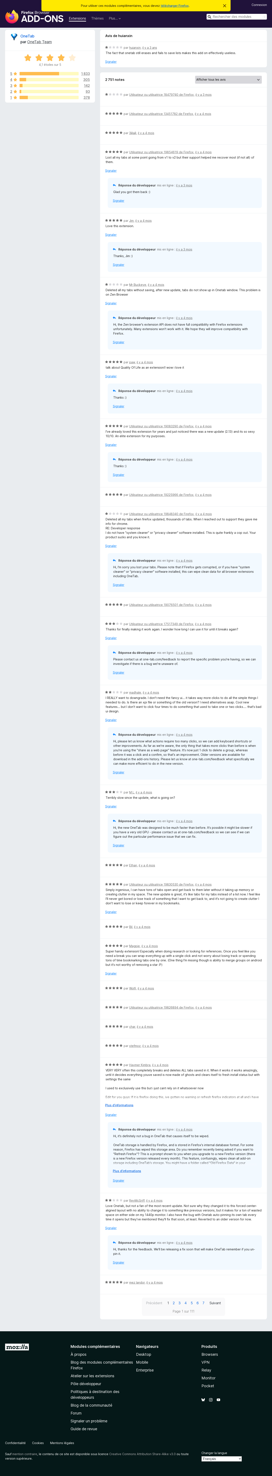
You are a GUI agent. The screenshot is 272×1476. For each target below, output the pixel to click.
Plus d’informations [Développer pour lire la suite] (119, 1105)
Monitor (208, 1378)
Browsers (209, 1354)
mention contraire (24, 1454)
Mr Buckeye (137, 284)
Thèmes (97, 18)
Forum (76, 1413)
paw (132, 362)
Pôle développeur (86, 1384)
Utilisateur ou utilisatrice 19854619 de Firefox (161, 152)
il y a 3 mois (204, 94)
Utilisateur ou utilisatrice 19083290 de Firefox (161, 426)
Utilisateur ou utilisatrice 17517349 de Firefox (161, 624)
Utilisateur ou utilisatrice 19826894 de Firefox (161, 1007)
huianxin (135, 47)
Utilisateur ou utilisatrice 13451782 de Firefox (161, 114)
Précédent (154, 1303)
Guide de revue (84, 1429)
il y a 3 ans (149, 47)
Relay (206, 1370)
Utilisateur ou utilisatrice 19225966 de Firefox (161, 495)
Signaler (111, 61)
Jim (131, 220)
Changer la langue (214, 1453)
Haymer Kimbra (139, 1065)
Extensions (77, 18)
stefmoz (135, 1046)
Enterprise (145, 1370)
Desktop (143, 1354)
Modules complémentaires (95, 1346)
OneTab (27, 36)
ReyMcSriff (136, 1200)
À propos (78, 1354)
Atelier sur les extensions (92, 1376)
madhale (135, 692)
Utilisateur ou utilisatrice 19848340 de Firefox (161, 514)
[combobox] (237, 17)
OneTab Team (39, 42)
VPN (205, 1362)
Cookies (38, 1443)
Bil (130, 927)
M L (131, 792)
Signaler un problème (89, 1421)
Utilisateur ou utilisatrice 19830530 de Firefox (161, 884)
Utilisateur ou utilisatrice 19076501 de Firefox (161, 605)
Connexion (259, 5)
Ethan (133, 865)
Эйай (132, 133)
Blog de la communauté (91, 1405)
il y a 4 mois (203, 114)
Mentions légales (62, 1443)
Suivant (215, 1303)
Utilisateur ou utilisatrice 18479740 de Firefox (161, 94)
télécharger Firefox (175, 5)
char (132, 1026)
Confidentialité (15, 1443)
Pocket (207, 1386)
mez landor (137, 1282)
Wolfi (132, 988)
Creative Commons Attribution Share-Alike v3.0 (142, 1454)
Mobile (142, 1362)
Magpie (134, 946)
